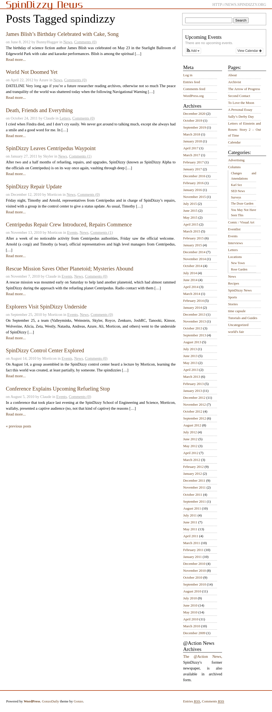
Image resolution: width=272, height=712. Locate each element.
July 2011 (190, 515)
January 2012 (192, 474)
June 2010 (190, 605)
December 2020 (194, 114)
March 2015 (191, 231)
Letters (65, 118)
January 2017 (192, 169)
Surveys (236, 197)
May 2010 (190, 612)
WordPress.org (193, 96)
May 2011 (190, 529)
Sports (232, 297)
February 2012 (193, 467)
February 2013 (193, 384)
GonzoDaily (50, 701)
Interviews (235, 243)
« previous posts (18, 426)
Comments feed (194, 89)
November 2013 (194, 321)
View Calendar (249, 51)
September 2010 (194, 584)
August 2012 (192, 425)
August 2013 (192, 342)
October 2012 (192, 411)
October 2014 (192, 266)
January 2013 (192, 391)
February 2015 (193, 238)
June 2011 (190, 522)
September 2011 (194, 501)
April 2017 (190, 148)
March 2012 (191, 460)
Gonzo (78, 701)
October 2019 (192, 120)
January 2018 (192, 141)
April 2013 (190, 370)
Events (72, 232)
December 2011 (194, 480)
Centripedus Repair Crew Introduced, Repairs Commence (69, 224)
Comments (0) (85, 42)
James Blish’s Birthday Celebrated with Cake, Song (62, 34)
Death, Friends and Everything (39, 110)
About (232, 75)
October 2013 (192, 328)
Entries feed (191, 82)
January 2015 (192, 245)
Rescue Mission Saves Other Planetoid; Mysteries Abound (69, 269)
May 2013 (190, 363)
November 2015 (194, 197)
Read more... (16, 59)
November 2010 (194, 571)
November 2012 (194, 404)
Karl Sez (236, 185)
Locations (235, 257)
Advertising (236, 160)
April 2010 (190, 619)
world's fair (236, 332)
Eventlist (234, 229)
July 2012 (190, 432)
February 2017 (193, 162)
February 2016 (193, 183)
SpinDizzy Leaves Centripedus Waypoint (51, 148)
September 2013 (194, 335)
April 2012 (190, 453)
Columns (234, 167)
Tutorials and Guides (242, 318)
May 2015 (190, 217)
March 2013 (191, 377)
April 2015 (190, 224)
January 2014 (192, 308)
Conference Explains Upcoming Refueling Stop (58, 389)
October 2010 (192, 577)
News (67, 42)
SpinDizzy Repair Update (34, 186)
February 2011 (193, 550)
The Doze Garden (242, 203)
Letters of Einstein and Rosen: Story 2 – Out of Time (244, 129)
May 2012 (190, 446)
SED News (238, 191)
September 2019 (194, 127)
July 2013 (190, 349)
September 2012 (194, 418)
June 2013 (190, 356)
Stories (233, 304)
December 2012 (194, 398)
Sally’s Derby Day (241, 116)
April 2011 (190, 536)
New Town (238, 263)
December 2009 (194, 633)
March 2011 (191, 543)
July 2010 (190, 598)
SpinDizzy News (240, 290)
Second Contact (239, 96)
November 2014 (194, 259)
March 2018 (191, 134)
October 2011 (192, 495)
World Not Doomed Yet (31, 72)
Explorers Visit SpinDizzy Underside (46, 307)
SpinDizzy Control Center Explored (45, 350)
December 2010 (194, 564)
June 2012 (190, 439)
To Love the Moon (241, 103)
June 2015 (190, 211)
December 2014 (194, 252)
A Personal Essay (240, 110)
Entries (191, 701)
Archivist (234, 82)
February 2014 (193, 301)
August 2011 (192, 508)
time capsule (236, 311)
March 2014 (191, 294)
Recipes (233, 283)
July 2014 (190, 273)
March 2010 (191, 626)
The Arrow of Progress (244, 89)
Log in (187, 75)
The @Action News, (202, 656)
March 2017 (191, 155)
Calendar (234, 142)
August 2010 (192, 591)
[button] (193, 50)
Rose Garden (239, 269)
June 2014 (190, 280)
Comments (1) (80, 156)
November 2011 (194, 487)
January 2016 (192, 190)
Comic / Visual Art (241, 222)
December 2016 (194, 176)
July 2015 (190, 204)
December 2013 (194, 314)
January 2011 (192, 557)
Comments (213, 701)
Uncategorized (238, 325)
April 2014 (190, 287)
